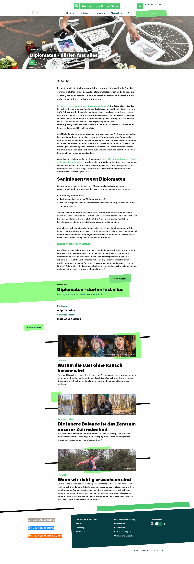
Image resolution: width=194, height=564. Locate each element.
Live (141, 14)
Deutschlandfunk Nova (86, 519)
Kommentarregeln (122, 531)
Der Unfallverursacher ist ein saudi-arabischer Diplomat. (83, 106)
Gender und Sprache (124, 536)
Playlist (152, 14)
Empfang (80, 527)
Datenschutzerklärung (124, 519)
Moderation (116, 13)
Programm (100, 13)
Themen (70, 13)
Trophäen (80, 531)
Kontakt (79, 523)
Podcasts (84, 13)
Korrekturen (119, 527)
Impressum (119, 523)
